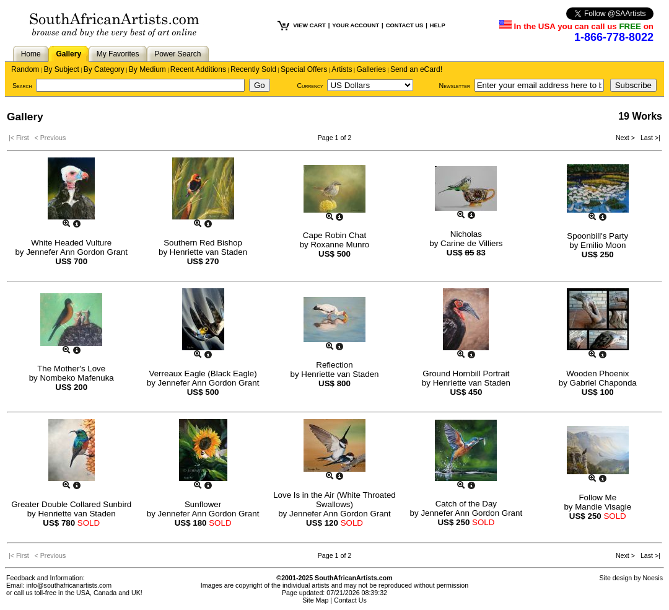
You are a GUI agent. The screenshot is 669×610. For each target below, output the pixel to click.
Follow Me (597, 497)
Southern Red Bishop (203, 242)
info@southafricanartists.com (69, 585)
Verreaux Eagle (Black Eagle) (203, 373)
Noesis (652, 577)
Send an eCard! (416, 69)
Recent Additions (198, 69)
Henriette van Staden (208, 252)
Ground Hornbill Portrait (465, 373)
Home (31, 54)
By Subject (61, 69)
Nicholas (466, 234)
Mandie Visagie (603, 506)
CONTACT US (404, 25)
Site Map (315, 600)
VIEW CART (309, 25)
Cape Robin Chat (334, 235)
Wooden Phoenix (597, 373)
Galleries (371, 69)
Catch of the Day (466, 503)
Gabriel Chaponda (603, 382)
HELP (437, 25)
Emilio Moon (603, 245)
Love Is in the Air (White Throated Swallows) (334, 499)
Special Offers (304, 69)
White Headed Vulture (71, 242)
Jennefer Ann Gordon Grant (77, 252)
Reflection (334, 364)
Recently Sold (253, 69)
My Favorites (118, 54)
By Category (104, 69)
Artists (341, 69)
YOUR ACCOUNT (355, 25)
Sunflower (203, 504)
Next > (626, 137)
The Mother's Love (71, 368)
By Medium (147, 69)
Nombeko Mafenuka (76, 377)
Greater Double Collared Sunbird (71, 504)
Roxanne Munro (339, 244)
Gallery (68, 54)
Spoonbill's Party (597, 236)
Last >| (648, 137)
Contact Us (350, 600)
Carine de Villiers (471, 243)
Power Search (177, 54)
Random (25, 69)
